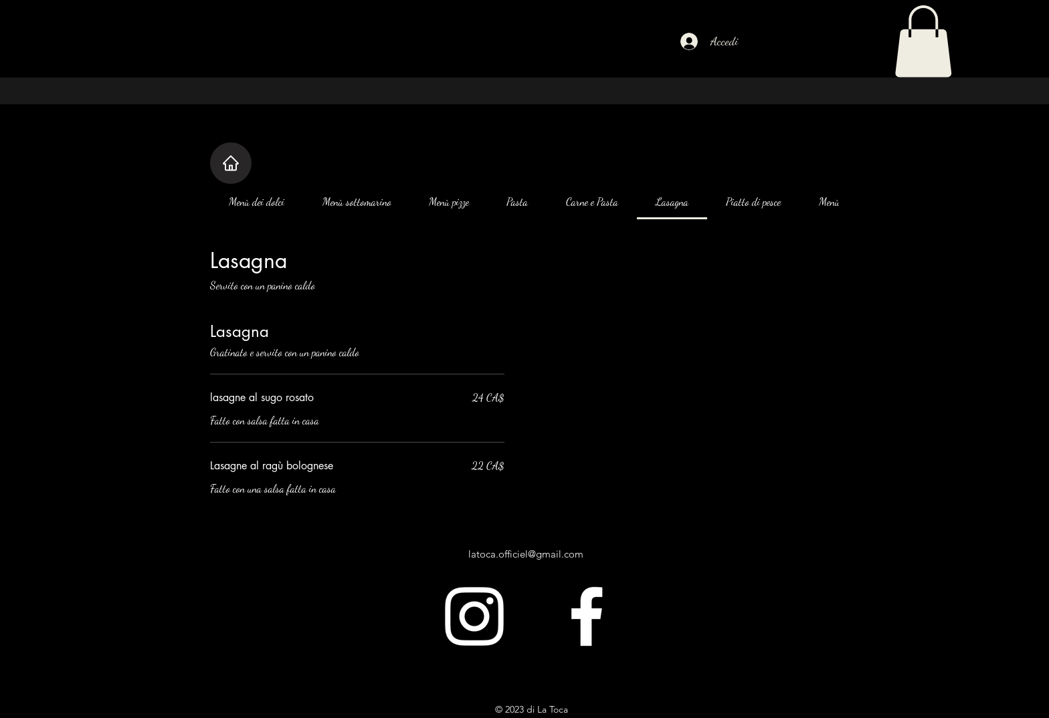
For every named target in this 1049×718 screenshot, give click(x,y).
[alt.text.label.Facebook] (586, 616)
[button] (923, 41)
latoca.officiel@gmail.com (525, 554)
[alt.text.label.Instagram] (474, 616)
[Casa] (231, 163)
